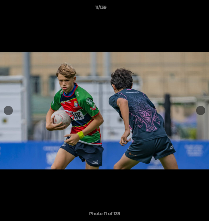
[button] (187, 9)
